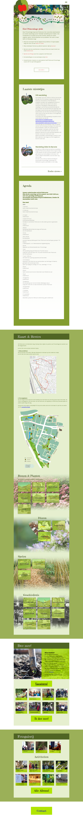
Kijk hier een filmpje (29, 54)
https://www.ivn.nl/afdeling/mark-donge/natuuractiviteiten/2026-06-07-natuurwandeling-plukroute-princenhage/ (46, 121)
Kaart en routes (40, 43)
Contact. (51, 672)
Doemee (53, 46)
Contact (41, 810)
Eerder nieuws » (54, 171)
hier (47, 57)
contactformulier (26, 407)
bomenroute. (29, 50)
